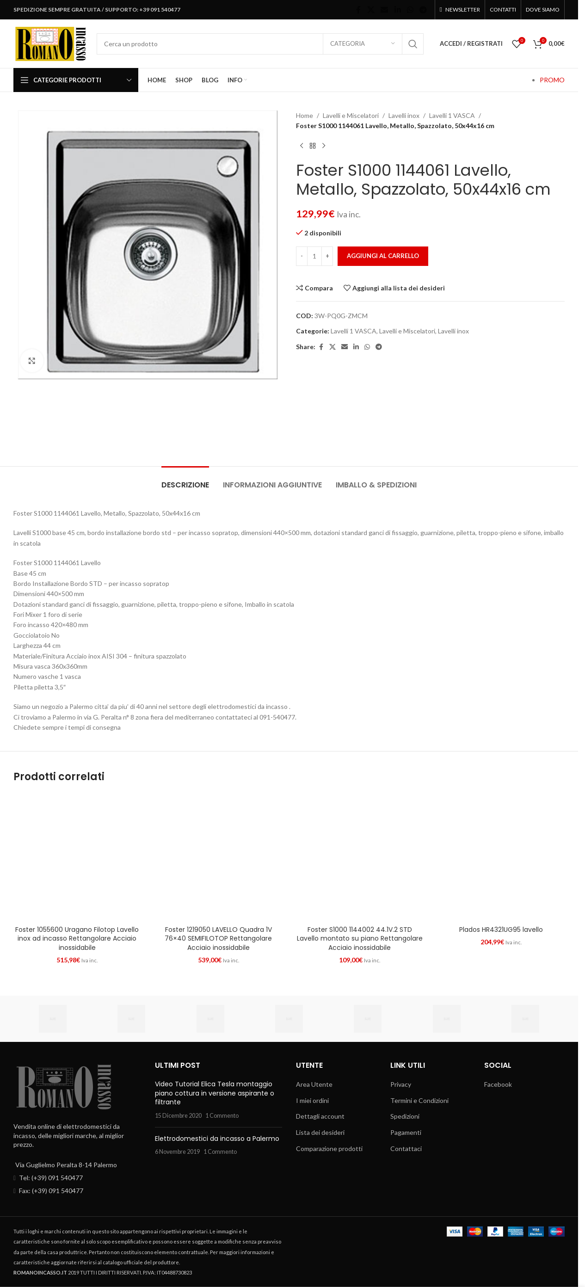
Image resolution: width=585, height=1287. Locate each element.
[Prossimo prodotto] (323, 146)
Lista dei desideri (320, 1132)
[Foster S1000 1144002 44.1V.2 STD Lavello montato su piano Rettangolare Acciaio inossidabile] (360, 857)
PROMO (552, 80)
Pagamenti (405, 1132)
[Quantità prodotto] (314, 256)
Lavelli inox (403, 115)
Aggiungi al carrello (383, 255)
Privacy (400, 1084)
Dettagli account (320, 1116)
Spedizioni (404, 1116)
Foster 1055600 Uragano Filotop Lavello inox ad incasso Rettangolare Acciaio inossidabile (77, 938)
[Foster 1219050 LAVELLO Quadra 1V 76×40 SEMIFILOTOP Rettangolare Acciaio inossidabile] (219, 857)
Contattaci (406, 1148)
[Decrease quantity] (302, 256)
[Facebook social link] (358, 10)
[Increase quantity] (327, 256)
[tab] (185, 480)
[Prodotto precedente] (301, 146)
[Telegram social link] (423, 10)
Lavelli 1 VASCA (452, 115)
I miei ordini (312, 1100)
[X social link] (370, 10)
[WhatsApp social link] (410, 10)
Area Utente (314, 1084)
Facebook (498, 1084)
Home (304, 115)
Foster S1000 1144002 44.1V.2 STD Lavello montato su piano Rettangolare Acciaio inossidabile (360, 938)
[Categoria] (362, 44)
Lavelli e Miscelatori (351, 115)
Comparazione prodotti (329, 1148)
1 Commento (222, 1115)
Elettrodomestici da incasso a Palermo (217, 1138)
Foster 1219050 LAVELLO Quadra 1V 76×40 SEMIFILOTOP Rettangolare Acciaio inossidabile (218, 938)
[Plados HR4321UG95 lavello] (501, 857)
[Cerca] (260, 44)
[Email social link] (384, 10)
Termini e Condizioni (419, 1100)
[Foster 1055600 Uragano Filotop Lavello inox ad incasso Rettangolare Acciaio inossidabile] (77, 857)
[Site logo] (50, 43)
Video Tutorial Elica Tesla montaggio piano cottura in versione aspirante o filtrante (214, 1093)
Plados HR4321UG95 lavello (501, 929)
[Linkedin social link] (397, 10)
